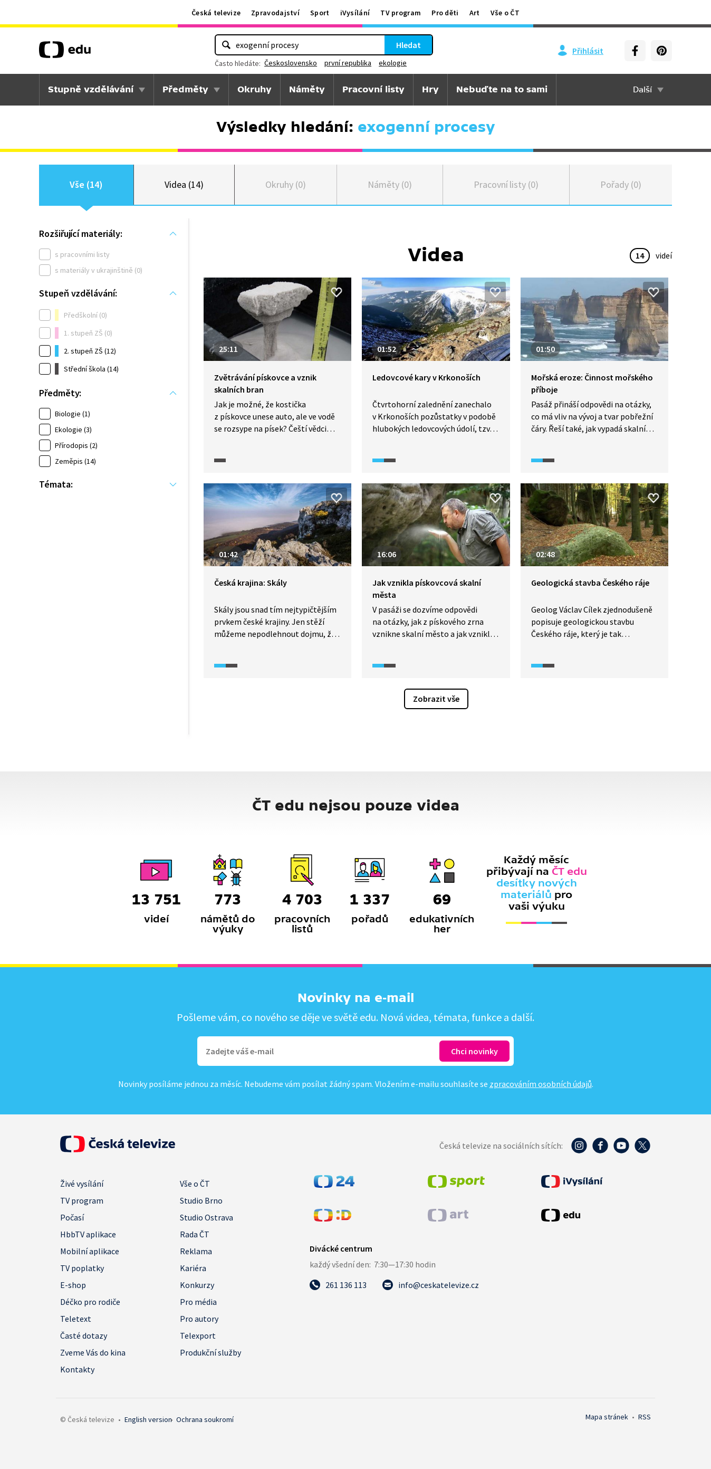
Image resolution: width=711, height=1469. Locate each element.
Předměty (185, 89)
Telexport (198, 1335)
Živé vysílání (81, 1183)
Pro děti (444, 12)
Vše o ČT (505, 12)
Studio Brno (201, 1200)
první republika (347, 63)
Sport (320, 12)
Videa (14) (184, 184)
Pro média (198, 1301)
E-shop (73, 1285)
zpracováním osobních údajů (540, 1084)
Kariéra (193, 1268)
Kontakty (77, 1369)
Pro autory (199, 1318)
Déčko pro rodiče (90, 1301)
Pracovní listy (373, 89)
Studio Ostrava (206, 1217)
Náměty (307, 89)
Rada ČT (194, 1234)
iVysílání (355, 12)
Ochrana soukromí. (205, 1419)
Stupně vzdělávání (90, 89)
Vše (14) (86, 184)
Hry (430, 89)
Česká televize (216, 12)
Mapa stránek (606, 1417)
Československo (290, 63)
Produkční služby (210, 1352)
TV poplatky (82, 1268)
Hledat (408, 45)
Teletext (75, 1318)
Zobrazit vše (436, 698)
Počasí (72, 1217)
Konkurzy (197, 1285)
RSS (644, 1417)
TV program (400, 12)
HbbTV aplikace (88, 1234)
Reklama (196, 1251)
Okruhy (254, 89)
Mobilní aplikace (89, 1251)
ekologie (393, 63)
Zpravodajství (275, 12)
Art (474, 12)
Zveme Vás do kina (93, 1352)
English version (148, 1419)
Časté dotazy (83, 1335)
